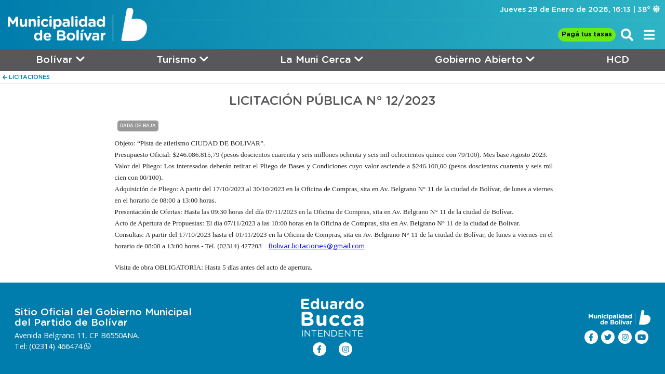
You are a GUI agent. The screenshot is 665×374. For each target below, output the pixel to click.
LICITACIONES (26, 77)
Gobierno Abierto (485, 59)
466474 (74, 346)
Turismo (182, 59)
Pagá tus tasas (587, 34)
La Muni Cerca (321, 59)
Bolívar (60, 59)
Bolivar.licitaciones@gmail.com (317, 245)
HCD (617, 60)
